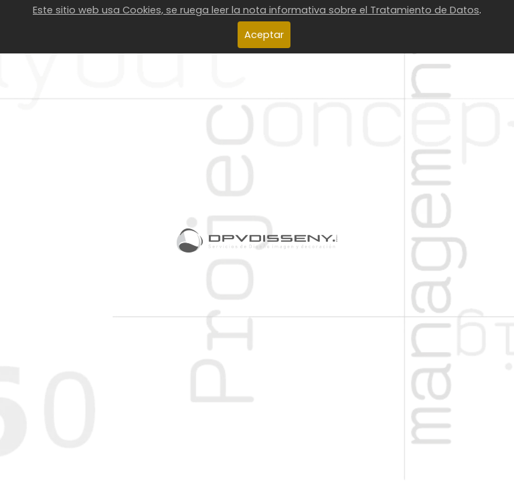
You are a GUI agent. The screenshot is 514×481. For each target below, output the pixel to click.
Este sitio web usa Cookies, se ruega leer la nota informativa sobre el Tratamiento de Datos (256, 10)
